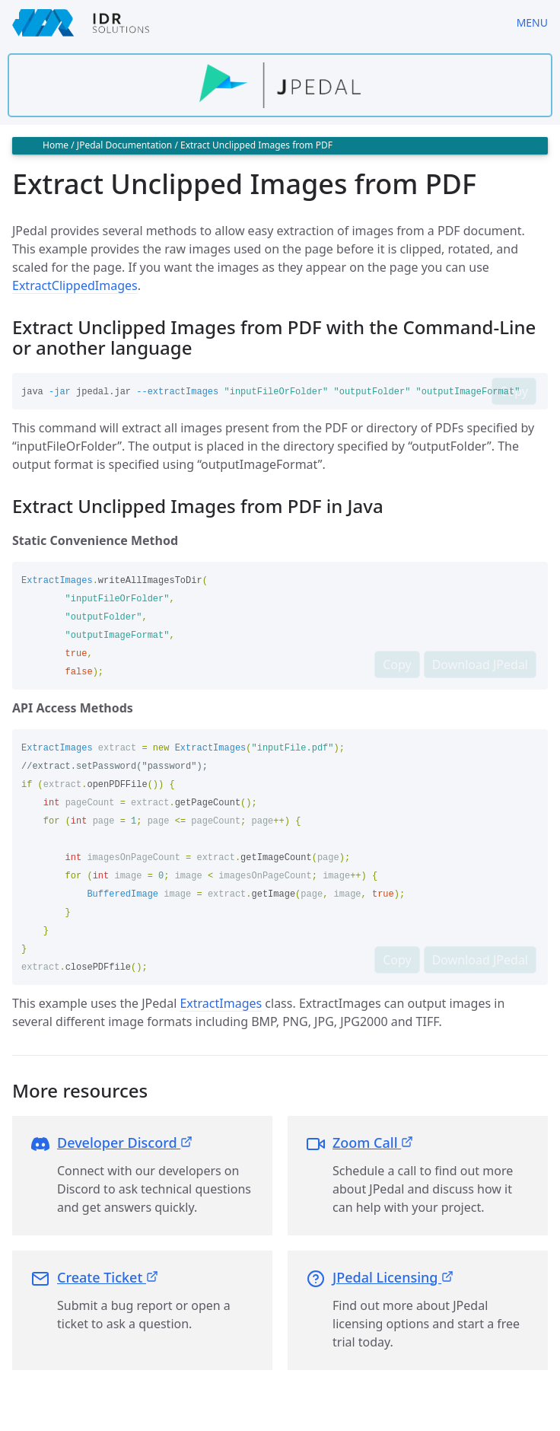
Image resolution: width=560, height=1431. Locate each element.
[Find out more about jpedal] (280, 85)
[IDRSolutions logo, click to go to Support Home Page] (252, 23)
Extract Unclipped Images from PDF (256, 145)
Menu (532, 22)
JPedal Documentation (124, 145)
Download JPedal (480, 664)
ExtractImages (221, 1003)
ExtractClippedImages (75, 285)
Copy (514, 391)
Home (55, 145)
